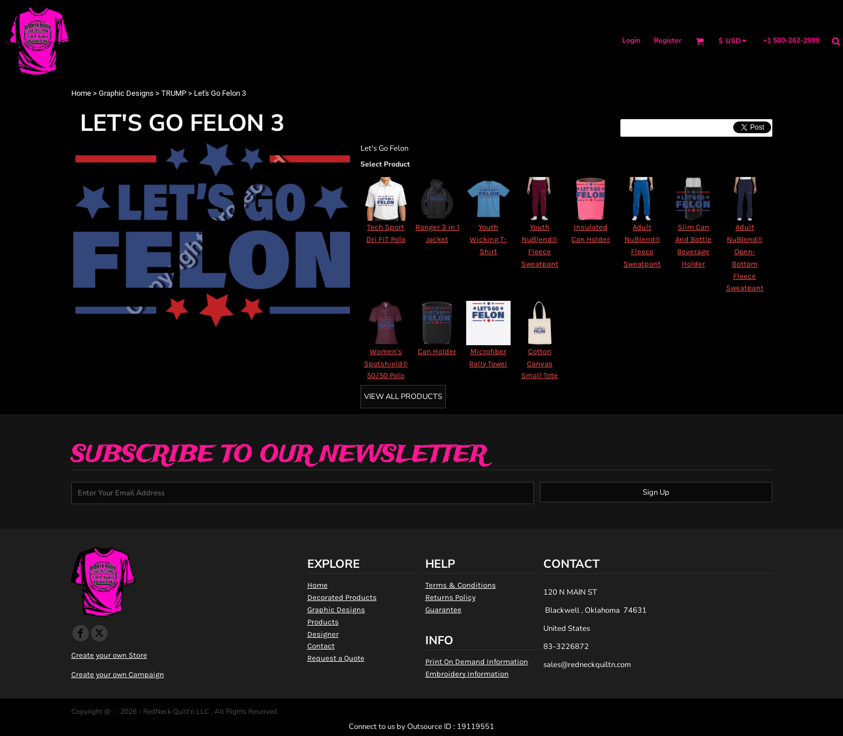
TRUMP (173, 93)
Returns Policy (450, 597)
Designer (323, 634)
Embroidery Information (467, 673)
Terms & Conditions (460, 585)
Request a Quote (336, 658)
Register (668, 40)
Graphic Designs (126, 93)
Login (631, 40)
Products (323, 621)
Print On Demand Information (476, 661)
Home (81, 93)
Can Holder (437, 351)
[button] (699, 41)
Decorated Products (342, 597)
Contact (321, 645)
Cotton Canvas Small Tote (539, 363)
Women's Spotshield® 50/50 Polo (386, 363)
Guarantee (443, 609)
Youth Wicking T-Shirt (488, 239)
